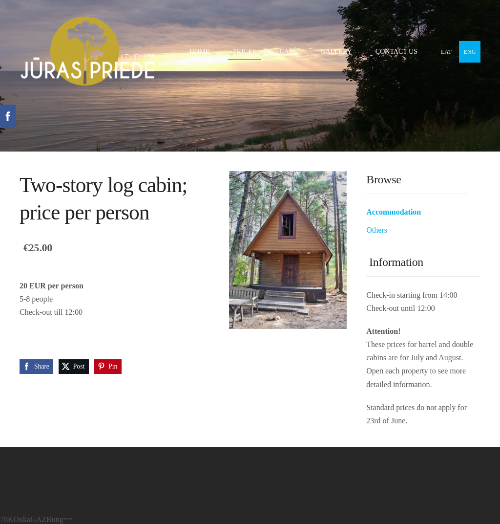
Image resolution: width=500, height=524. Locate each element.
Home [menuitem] (199, 51)
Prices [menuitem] (244, 51)
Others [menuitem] (376, 230)
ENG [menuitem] (470, 51)
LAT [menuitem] (446, 51)
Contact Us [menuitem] (396, 51)
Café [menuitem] (288, 51)
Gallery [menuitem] (336, 51)
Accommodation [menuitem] (393, 212)
